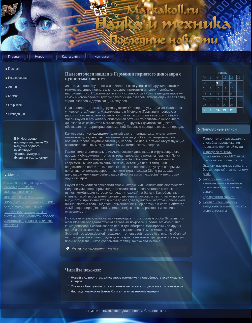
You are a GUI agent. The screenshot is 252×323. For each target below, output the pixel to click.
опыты (24, 202)
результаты (14, 207)
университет (14, 221)
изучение (10, 187)
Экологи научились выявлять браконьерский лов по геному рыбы (225, 170)
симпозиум (29, 212)
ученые (31, 220)
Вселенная (9, 183)
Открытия (15, 105)
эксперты (11, 225)
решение (33, 207)
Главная (14, 56)
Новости (41, 56)
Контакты (101, 56)
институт (26, 187)
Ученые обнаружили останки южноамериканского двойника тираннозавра (127, 286)
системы (10, 216)
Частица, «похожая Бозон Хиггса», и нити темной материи (115, 291)
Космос (13, 96)
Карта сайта (71, 56)
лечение (39, 197)
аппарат (21, 183)
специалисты (30, 216)
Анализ (13, 87)
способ (48, 216)
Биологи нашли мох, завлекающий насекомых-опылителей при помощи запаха (222, 185)
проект (48, 202)
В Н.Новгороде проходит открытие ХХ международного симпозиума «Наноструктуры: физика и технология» (31, 148)
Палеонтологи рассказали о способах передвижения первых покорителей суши (224, 143)
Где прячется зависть (219, 197)
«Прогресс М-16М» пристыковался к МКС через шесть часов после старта (224, 156)
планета (34, 202)
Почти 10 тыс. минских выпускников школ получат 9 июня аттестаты (224, 206)
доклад (33, 183)
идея (42, 183)
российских (13, 212)
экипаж (46, 220)
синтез (41, 212)
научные (12, 202)
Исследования (18, 78)
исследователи (19, 196)
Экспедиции (16, 114)
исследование (18, 191)
